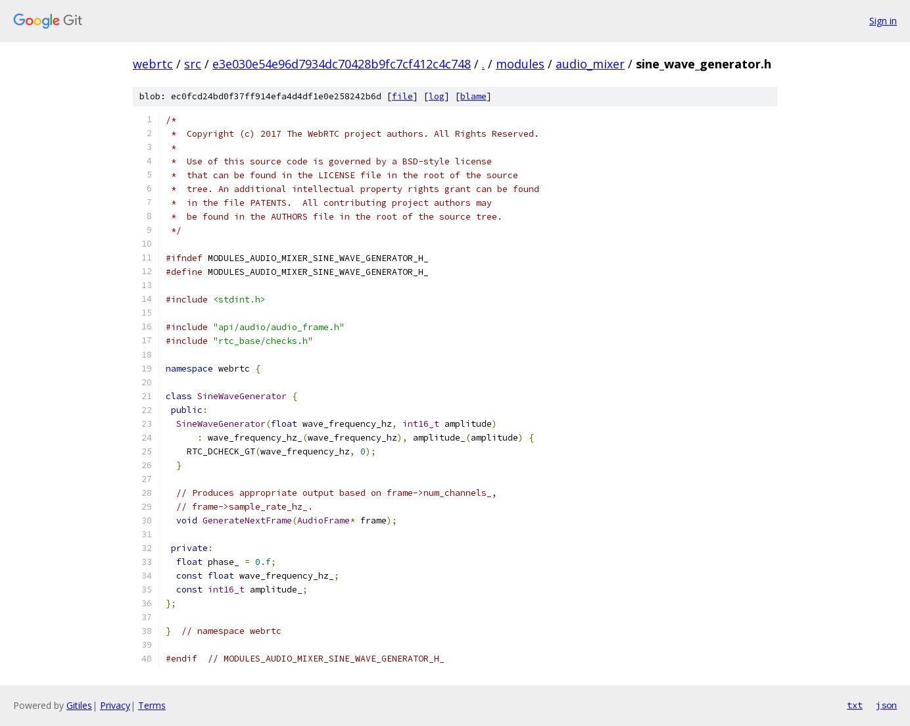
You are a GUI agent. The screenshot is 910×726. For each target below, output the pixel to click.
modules (520, 64)
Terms (152, 705)
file (402, 96)
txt (855, 705)
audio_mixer (590, 64)
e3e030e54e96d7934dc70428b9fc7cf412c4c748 (341, 64)
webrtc (153, 64)
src (192, 64)
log (436, 96)
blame (473, 96)
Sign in (883, 20)
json (886, 705)
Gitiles (79, 705)
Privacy (115, 705)
